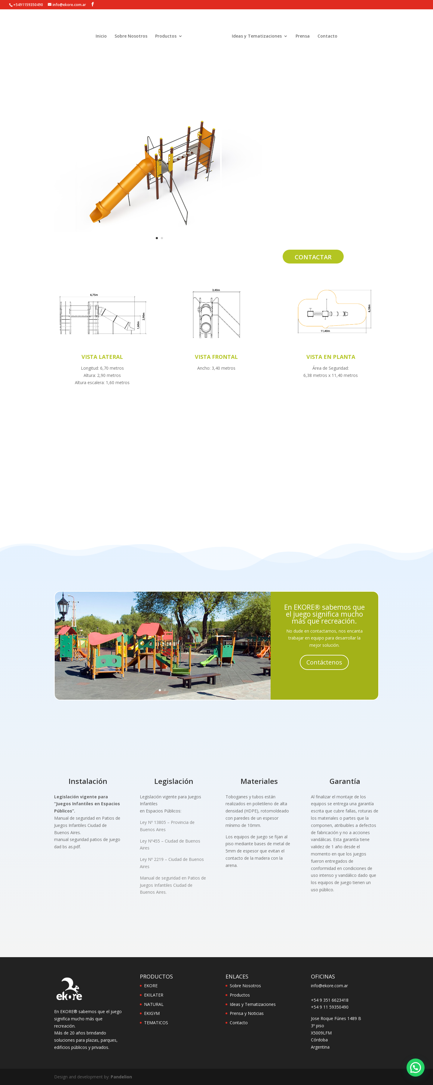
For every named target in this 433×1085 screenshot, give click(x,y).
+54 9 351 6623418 (330, 1000)
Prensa (303, 37)
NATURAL (154, 1004)
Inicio (101, 37)
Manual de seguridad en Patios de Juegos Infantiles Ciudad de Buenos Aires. (173, 885)
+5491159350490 (28, 4)
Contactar (313, 257)
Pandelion (121, 1077)
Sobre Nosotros (131, 37)
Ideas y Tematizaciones (257, 37)
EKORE (151, 985)
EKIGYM (152, 1013)
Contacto (327, 37)
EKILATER (153, 995)
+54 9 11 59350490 (330, 1007)
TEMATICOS (156, 1022)
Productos (166, 37)
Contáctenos (324, 662)
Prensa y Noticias (247, 1013)
